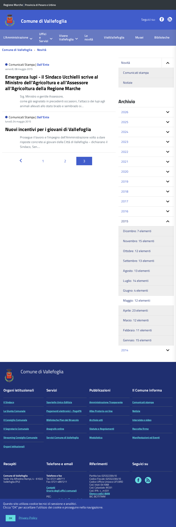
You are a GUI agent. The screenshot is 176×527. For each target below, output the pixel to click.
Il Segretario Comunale (16, 429)
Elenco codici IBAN (99, 494)
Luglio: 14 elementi (135, 280)
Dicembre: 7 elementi (137, 231)
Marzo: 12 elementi (136, 320)
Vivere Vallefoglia (66, 37)
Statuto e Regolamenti (101, 429)
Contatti (50, 488)
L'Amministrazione (15, 37)
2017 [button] (124, 201)
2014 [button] (124, 350)
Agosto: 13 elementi (136, 270)
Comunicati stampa (136, 72)
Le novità (89, 37)
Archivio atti (96, 420)
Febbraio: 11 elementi (137, 330)
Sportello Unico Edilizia (59, 402)
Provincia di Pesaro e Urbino (40, 5)
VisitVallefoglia (114, 37)
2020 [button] (124, 171)
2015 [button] (124, 221)
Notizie (127, 82)
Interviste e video (141, 420)
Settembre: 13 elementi (138, 260)
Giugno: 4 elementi (135, 290)
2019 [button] (124, 181)
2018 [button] (124, 191)
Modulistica (95, 437)
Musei (139, 37)
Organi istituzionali (14, 446)
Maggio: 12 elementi (136, 300)
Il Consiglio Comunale (15, 420)
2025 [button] (124, 122)
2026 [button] (124, 112)
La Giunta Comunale (14, 411)
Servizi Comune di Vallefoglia (62, 437)
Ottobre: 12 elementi (137, 251)
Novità (41, 49)
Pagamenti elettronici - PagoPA (63, 411)
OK (10, 518)
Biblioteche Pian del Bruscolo (62, 420)
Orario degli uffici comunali (61, 491)
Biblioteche (161, 37)
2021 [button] (124, 161)
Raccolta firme (140, 429)
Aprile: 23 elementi (135, 310)
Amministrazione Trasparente (106, 402)
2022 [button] (124, 151)
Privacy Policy (28, 517)
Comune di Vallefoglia (44, 21)
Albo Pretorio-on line (101, 411)
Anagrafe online (55, 429)
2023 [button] (124, 141)
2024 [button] (124, 131)
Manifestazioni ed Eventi (146, 437)
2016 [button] (124, 211)
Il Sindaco (8, 402)
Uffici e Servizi (43, 37)
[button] (168, 63)
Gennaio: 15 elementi (137, 340)
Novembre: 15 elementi (138, 241)
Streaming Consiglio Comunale (20, 437)
